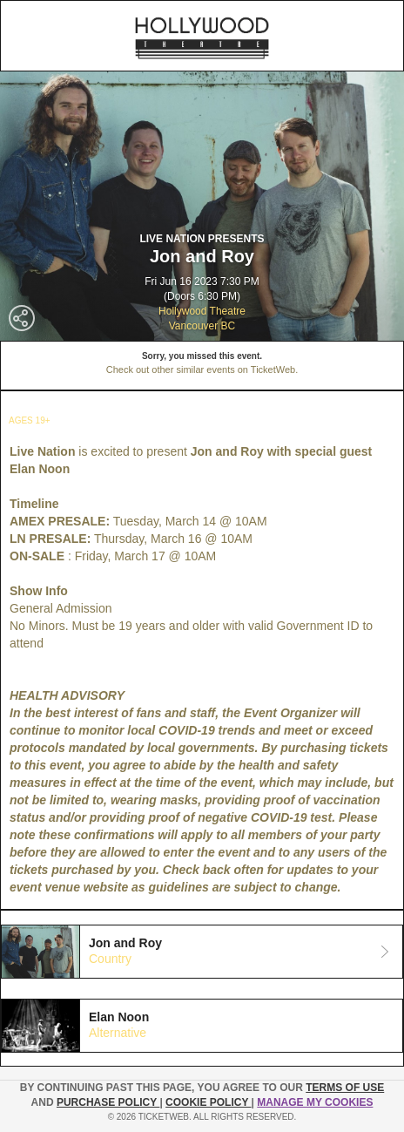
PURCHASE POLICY (108, 1102)
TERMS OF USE (345, 1087)
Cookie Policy (208, 1102)
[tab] (202, 952)
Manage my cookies (315, 1102)
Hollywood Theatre (202, 311)
